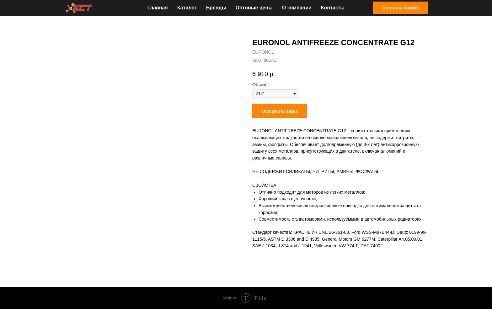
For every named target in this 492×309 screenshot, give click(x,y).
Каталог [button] (187, 7)
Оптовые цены (253, 7)
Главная (157, 7)
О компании (297, 7)
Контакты (333, 7)
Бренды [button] (216, 7)
